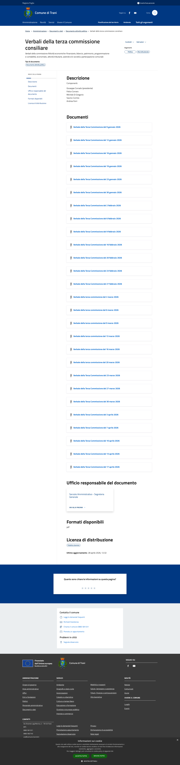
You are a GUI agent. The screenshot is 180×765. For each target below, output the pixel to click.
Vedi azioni (141, 42)
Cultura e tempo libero (65, 701)
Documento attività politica (76, 31)
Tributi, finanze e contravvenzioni (103, 692)
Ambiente (60, 684)
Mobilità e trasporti (97, 684)
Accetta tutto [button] (81, 756)
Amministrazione (40, 31)
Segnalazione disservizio (65, 734)
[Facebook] (128, 12)
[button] (90, 761)
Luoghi (127, 704)
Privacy (93, 725)
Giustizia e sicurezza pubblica (67, 709)
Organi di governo (29, 684)
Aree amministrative (30, 688)
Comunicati (128, 688)
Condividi (130, 42)
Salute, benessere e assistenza (102, 688)
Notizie (127, 684)
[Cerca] (155, 12)
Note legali (94, 734)
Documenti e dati (56, 31)
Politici (25, 701)
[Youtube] (134, 12)
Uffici (24, 693)
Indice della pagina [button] (34, 74)
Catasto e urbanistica (64, 697)
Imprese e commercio (64, 713)
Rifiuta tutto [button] (99, 756)
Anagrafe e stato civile (65, 688)
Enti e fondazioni (29, 697)
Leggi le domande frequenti (67, 725)
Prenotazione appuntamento (67, 730)
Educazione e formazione (66, 705)
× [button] (177, 740)
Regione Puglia (28, 3)
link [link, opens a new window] (112, 751)
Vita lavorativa (96, 697)
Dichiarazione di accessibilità (101, 730)
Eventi (126, 708)
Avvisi (126, 693)
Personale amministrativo (32, 705)
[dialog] (90, 751)
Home (27, 31)
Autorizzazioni (62, 693)
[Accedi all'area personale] (146, 3)
